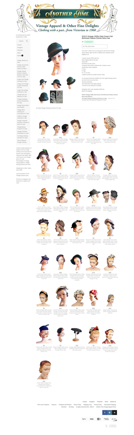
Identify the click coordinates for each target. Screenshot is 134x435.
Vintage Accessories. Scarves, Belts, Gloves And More (23, 66)
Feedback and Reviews (65, 404)
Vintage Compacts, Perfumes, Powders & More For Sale (23, 122)
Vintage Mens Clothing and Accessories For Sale (23, 111)
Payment (54, 404)
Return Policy (77, 404)
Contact (19, 45)
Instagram (20, 47)
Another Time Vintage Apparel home (106, 407)
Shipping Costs (87, 404)
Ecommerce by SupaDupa (112, 426)
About (18, 53)
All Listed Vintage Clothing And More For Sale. (94, 98)
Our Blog (71, 407)
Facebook (20, 50)
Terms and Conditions (43, 404)
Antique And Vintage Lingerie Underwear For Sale (22, 85)
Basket (19, 55)
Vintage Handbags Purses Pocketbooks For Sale (22, 101)
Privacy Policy (98, 404)
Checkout (63, 407)
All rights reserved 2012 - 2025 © (85, 407)
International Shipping (110, 404)
